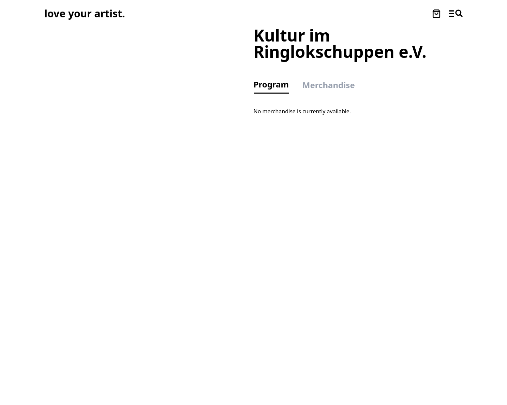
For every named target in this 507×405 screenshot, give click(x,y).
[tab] (275, 86)
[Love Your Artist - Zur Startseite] (84, 13)
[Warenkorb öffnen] (436, 13)
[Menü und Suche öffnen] (456, 14)
